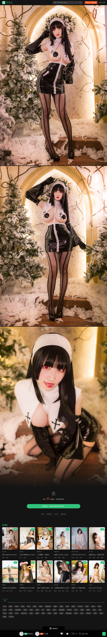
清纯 (37, 609)
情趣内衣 (29, 591)
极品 (42, 557)
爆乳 (59, 557)
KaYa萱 (46, 634)
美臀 (82, 609)
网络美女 (30, 634)
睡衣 (63, 591)
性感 (3, 557)
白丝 (101, 613)
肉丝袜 (69, 609)
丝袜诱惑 (18, 609)
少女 (82, 613)
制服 (48, 609)
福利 (35, 606)
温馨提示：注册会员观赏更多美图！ (53, 506)
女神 (90, 557)
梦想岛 (9, 2)
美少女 (11, 616)
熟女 (43, 613)
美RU (93, 606)
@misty (91, 585)
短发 (77, 557)
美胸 (63, 557)
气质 (76, 613)
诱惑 (81, 591)
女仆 (17, 613)
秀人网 (4, 551)
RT (43, 609)
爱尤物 (21, 551)
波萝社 (4, 585)
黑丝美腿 (68, 613)
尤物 (10, 609)
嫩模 (94, 557)
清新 (31, 609)
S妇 (100, 609)
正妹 (54, 609)
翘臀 (88, 609)
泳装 (95, 613)
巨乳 (31, 613)
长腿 (55, 613)
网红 (11, 591)
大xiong (80, 606)
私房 (87, 606)
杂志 (4, 609)
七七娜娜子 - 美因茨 (43, 554)
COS (4, 606)
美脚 (25, 609)
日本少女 (99, 591)
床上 (20, 557)
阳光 (37, 613)
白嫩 (73, 591)
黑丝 (22, 606)
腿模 (46, 557)
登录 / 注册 (102, 2)
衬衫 (81, 557)
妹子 (28, 606)
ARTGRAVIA (75, 551)
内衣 (90, 591)
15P (76, 634)
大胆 (94, 609)
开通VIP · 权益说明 (91, 2)
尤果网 (21, 585)
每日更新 (40, 6)
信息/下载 (85, 634)
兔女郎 (88, 613)
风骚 (49, 613)
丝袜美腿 (61, 609)
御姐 (42, 591)
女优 (4, 613)
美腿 (61, 606)
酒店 (7, 557)
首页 (17, 6)
